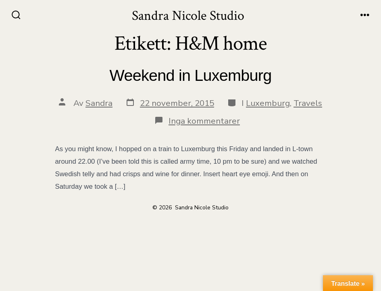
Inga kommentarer (204, 121)
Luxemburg (268, 103)
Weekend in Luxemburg (191, 75)
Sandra (98, 103)
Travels (308, 103)
